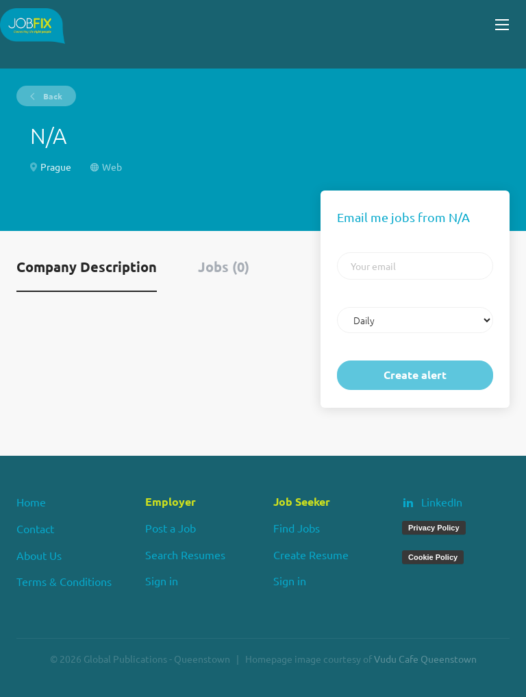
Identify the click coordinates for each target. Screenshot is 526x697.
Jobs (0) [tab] (223, 267)
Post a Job (170, 528)
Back (51, 95)
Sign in (161, 580)
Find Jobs (296, 528)
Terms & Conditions (64, 581)
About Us (39, 555)
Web (112, 166)
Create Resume (311, 554)
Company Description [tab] (86, 267)
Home (31, 502)
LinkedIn (441, 502)
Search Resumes (185, 554)
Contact (35, 528)
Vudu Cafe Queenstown (425, 658)
